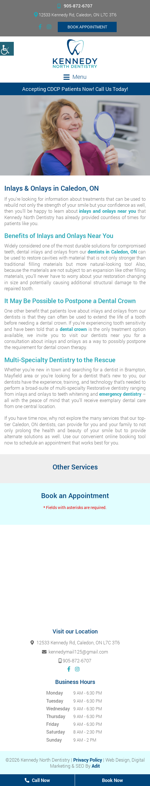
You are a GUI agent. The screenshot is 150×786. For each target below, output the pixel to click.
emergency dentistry (120, 394)
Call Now (37, 780)
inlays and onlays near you (107, 211)
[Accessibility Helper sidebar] (7, 49)
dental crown (73, 329)
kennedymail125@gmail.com (75, 651)
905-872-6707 (75, 6)
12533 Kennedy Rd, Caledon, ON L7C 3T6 (75, 14)
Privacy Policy (87, 760)
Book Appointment (87, 27)
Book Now (112, 780)
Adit (96, 766)
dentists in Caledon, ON (112, 252)
